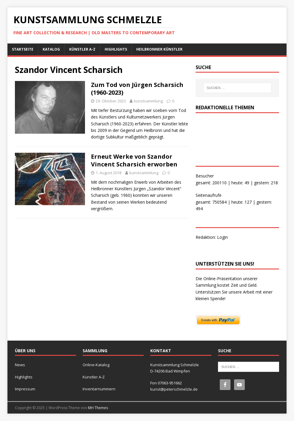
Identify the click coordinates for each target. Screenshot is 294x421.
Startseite (22, 49)
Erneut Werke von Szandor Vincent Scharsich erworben (134, 160)
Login (222, 237)
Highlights (116, 49)
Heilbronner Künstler (159, 49)
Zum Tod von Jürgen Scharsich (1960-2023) (137, 88)
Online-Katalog (96, 364)
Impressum (25, 389)
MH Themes (98, 407)
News (20, 364)
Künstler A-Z (82, 49)
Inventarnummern (99, 389)
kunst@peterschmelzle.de (174, 389)
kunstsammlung (148, 101)
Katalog (51, 49)
